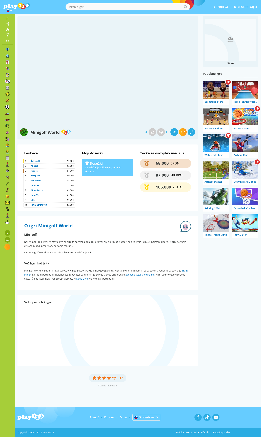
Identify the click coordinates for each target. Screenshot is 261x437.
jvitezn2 (35, 185)
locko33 (34, 195)
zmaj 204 (35, 175)
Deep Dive (82, 278)
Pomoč (94, 417)
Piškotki (205, 432)
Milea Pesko (37, 190)
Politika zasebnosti (186, 432)
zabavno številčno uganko (140, 274)
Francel (34, 170)
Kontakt (109, 417)
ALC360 (34, 165)
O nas (123, 417)
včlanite (89, 171)
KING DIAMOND (39, 204)
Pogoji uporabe (221, 432)
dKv (33, 200)
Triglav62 (35, 161)
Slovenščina (144, 417)
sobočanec (36, 180)
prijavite (113, 167)
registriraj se (246, 7)
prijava (220, 7)
